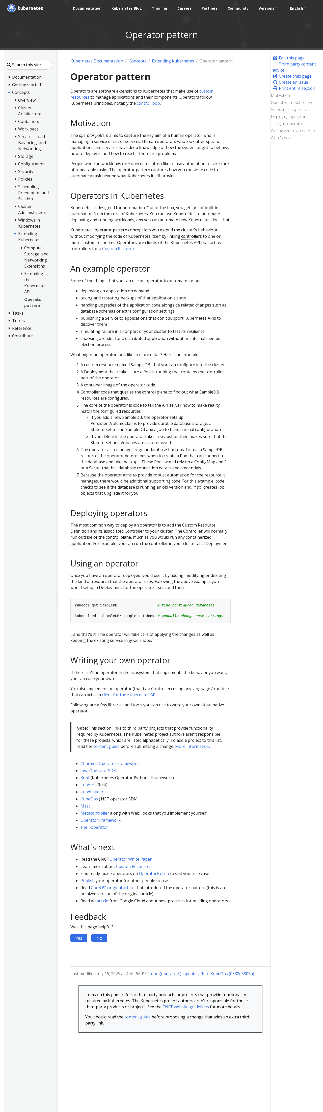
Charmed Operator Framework (109, 763)
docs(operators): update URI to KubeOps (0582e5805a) (202, 973)
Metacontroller (94, 813)
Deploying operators (289, 116)
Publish (87, 880)
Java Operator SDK (98, 770)
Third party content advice (294, 67)
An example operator (290, 109)
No (99, 938)
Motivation (280, 95)
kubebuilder (91, 792)
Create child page (292, 76)
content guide (106, 746)
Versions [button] (266, 8)
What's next (281, 138)
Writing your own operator (294, 131)
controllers (191, 236)
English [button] (296, 8)
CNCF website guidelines (186, 1007)
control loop (148, 103)
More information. (192, 746)
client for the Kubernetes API (129, 694)
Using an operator (287, 123)
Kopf (85, 777)
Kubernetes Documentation (96, 61)
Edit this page (289, 58)
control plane (118, 537)
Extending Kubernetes (173, 61)
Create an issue (290, 82)
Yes (78, 938)
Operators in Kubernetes (293, 102)
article (102, 901)
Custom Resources (133, 866)
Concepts (137, 61)
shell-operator (94, 827)
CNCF (103, 859)
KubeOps (89, 799)
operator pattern (111, 230)
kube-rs (87, 785)
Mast (85, 806)
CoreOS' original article (112, 887)
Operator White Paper (131, 859)
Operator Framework (100, 820)
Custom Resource (119, 248)
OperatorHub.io (154, 873)
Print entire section (294, 88)
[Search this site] (28, 65)
